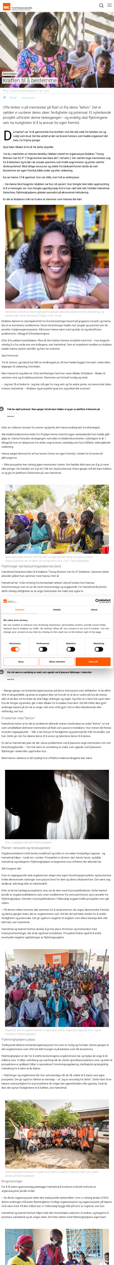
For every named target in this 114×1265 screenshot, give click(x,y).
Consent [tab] (19, 609)
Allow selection (57, 661)
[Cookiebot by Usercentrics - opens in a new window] (98, 601)
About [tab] (94, 609)
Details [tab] (57, 609)
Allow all (93, 661)
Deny (21, 661)
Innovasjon (28, 97)
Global (13, 97)
